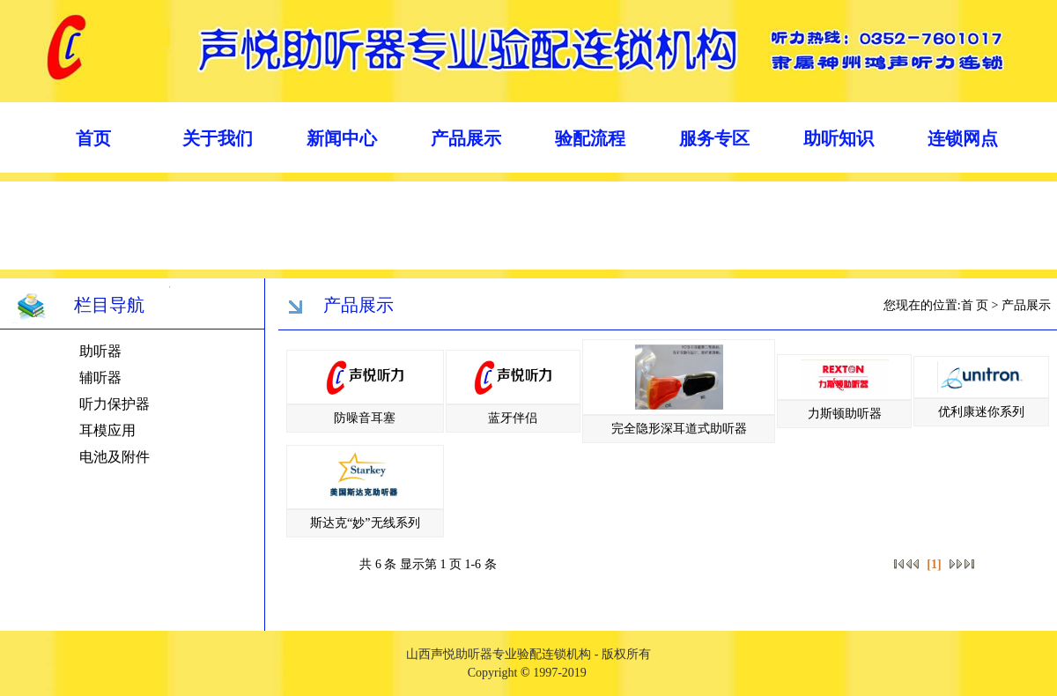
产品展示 (466, 138)
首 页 (975, 305)
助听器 (100, 351)
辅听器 (100, 377)
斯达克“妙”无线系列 (364, 522)
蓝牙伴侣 (512, 418)
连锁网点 (963, 138)
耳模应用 (107, 430)
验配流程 (590, 138)
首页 (93, 138)
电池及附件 (114, 456)
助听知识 (838, 138)
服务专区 (714, 138)
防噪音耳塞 (364, 418)
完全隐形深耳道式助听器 (679, 428)
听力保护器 (114, 403)
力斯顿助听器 (845, 413)
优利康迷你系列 (981, 411)
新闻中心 (342, 138)
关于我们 (217, 138)
